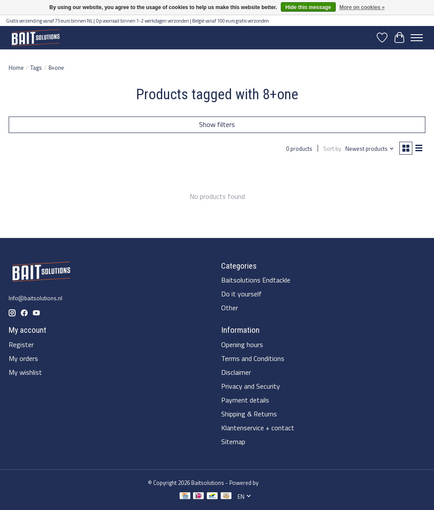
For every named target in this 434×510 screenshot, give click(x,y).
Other (229, 307)
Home (16, 67)
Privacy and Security (250, 386)
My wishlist (25, 372)
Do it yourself (241, 294)
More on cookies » (362, 7)
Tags (36, 67)
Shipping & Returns (249, 414)
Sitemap (233, 441)
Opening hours (242, 344)
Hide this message (308, 7)
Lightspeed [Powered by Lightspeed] (273, 482)
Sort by (332, 148)
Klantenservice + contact (257, 427)
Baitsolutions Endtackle (255, 280)
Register (21, 344)
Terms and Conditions (252, 358)
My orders (23, 358)
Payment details (245, 400)
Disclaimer (236, 372)
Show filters (217, 124)
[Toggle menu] (416, 37)
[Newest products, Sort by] (369, 148)
